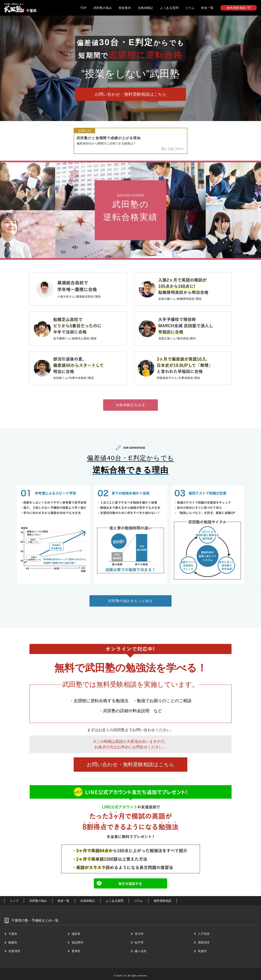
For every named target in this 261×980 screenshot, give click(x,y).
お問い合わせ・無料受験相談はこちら (130, 94)
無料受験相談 (238, 7)
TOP (83, 7)
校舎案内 (125, 7)
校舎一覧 (207, 7)
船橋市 (12, 942)
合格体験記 (145, 7)
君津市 (76, 951)
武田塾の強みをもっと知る (130, 601)
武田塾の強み (102, 7)
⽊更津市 (14, 951)
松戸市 (139, 942)
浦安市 (76, 934)
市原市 (202, 951)
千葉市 (12, 934)
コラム (189, 7)
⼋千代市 (204, 934)
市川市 (139, 934)
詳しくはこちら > (172, 148)
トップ (14, 900)
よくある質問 (169, 7)
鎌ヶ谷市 (140, 951)
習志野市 (77, 942)
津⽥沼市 (204, 942)
